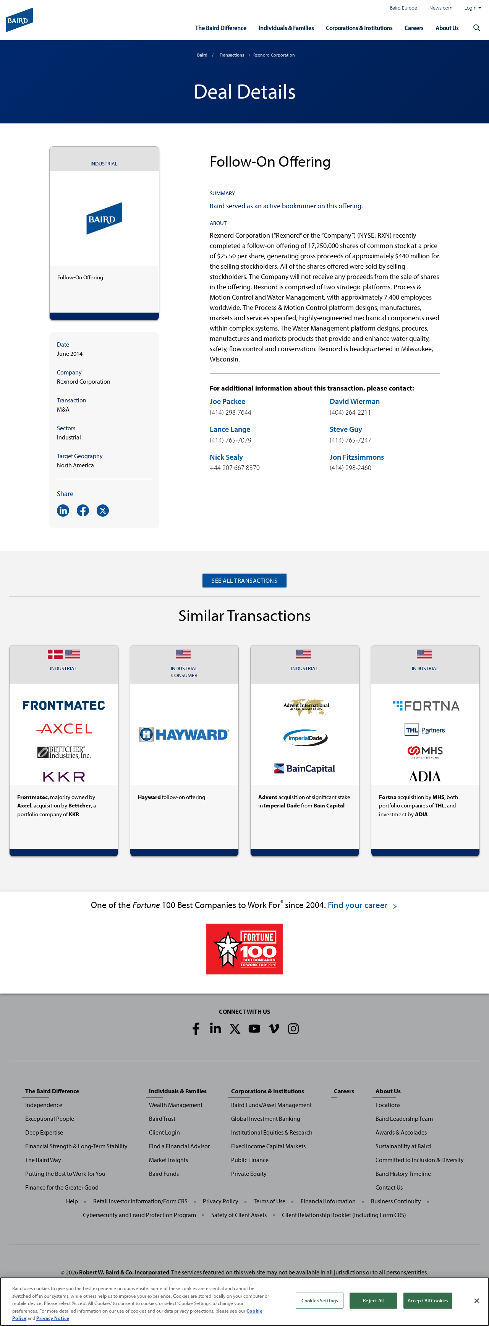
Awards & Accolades (401, 1132)
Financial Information (328, 1201)
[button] (477, 27)
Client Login (164, 1132)
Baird (202, 55)
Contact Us (389, 1187)
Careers (411, 27)
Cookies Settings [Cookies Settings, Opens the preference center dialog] (319, 1300)
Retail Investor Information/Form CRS (140, 1201)
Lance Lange (230, 429)
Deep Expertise (44, 1132)
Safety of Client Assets (239, 1215)
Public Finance (250, 1160)
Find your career (363, 904)
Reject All (373, 1300)
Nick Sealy (226, 457)
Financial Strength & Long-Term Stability (76, 1146)
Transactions (232, 55)
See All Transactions (244, 580)
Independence (43, 1105)
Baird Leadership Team (404, 1118)
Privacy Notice (52, 1318)
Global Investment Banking (265, 1118)
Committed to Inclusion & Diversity (420, 1160)
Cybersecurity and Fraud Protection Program (139, 1215)
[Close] (476, 1300)
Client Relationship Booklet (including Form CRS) (344, 1215)
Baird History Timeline (403, 1173)
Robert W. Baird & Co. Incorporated (124, 1272)
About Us (446, 27)
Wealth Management (175, 1105)
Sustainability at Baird (403, 1146)
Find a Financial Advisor (179, 1146)
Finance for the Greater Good (62, 1187)
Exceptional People (49, 1118)
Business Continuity (396, 1201)
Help (72, 1201)
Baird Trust (162, 1118)
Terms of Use (269, 1201)
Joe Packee (227, 401)
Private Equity (249, 1173)
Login (473, 7)
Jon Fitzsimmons (357, 457)
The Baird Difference (211, 27)
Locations (388, 1105)
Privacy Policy (220, 1201)
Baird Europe (403, 7)
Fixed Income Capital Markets (268, 1146)
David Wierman (355, 401)
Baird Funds (164, 1173)
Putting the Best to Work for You (65, 1173)
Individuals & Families (277, 27)
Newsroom (440, 7)
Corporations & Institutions (354, 27)
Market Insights (168, 1160)
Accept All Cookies (428, 1300)
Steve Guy (346, 429)
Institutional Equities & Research (272, 1132)
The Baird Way (43, 1160)
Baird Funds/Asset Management (271, 1105)
